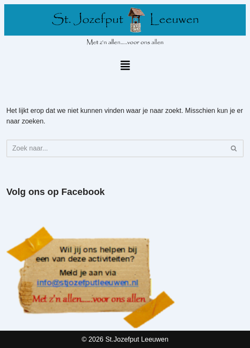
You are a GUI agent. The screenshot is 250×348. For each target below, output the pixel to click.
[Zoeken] (115, 148)
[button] (125, 66)
